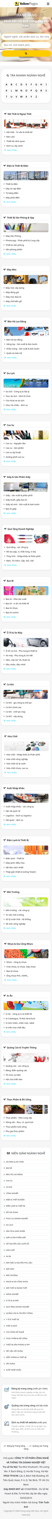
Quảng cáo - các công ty (17, 1065)
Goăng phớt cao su (15, 457)
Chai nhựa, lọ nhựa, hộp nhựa (20, 966)
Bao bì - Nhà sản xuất (16, 599)
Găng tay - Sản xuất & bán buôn (21, 344)
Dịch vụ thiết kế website (29, 1422)
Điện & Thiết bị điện (17, 165)
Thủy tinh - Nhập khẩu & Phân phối (23, 556)
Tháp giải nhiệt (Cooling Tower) (21, 871)
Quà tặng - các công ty (17, 547)
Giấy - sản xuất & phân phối (19, 495)
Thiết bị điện (12, 184)
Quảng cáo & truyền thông (21, 1047)
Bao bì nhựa (11, 608)
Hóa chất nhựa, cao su (17, 768)
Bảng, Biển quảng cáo (16, 1070)
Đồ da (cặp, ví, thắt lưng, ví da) (21, 551)
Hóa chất (12, 736)
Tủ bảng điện (12, 193)
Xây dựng (10, 1363)
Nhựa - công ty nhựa (16, 962)
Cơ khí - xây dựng (14, 716)
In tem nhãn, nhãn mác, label (20, 1022)
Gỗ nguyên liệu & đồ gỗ (17, 1243)
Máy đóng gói (12, 292)
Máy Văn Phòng (13, 236)
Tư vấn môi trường (15, 914)
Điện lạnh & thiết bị (18, 840)
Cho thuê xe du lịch (15, 400)
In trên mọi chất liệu (15, 1027)
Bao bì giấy (11, 508)
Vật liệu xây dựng (14, 1351)
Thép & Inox (11, 1326)
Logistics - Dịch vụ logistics (18, 815)
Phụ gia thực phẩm (15, 1131)
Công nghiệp (12, 1193)
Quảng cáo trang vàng (30, 1405)
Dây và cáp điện (13, 188)
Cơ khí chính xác (13, 707)
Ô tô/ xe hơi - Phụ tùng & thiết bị (21, 650)
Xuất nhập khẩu (15, 788)
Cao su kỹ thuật (13, 452)
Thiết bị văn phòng (15, 245)
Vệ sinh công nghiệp (16, 923)
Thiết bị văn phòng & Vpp (20, 217)
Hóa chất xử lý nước (16, 763)
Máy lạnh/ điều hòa (15, 862)
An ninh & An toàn (15, 1162)
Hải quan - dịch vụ (14, 820)
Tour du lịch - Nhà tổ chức (18, 396)
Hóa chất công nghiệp (17, 759)
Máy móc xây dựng (15, 287)
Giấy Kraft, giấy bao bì (16, 499)
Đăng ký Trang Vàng (16, 1446)
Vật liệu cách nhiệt (14, 867)
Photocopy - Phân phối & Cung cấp (23, 240)
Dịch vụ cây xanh (14, 145)
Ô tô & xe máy (14, 632)
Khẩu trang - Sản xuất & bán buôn (22, 348)
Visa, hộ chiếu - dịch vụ (17, 405)
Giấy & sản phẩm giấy (18, 477)
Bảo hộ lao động (16, 321)
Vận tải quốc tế (13, 811)
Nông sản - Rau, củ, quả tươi (19, 1122)
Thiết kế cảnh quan (15, 141)
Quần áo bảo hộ (14, 353)
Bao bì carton (12, 612)
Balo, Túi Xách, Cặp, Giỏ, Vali (20, 560)
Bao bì (10, 580)
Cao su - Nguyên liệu (16, 443)
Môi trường (13, 892)
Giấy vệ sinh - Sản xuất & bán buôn (23, 504)
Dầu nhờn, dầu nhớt (15, 664)
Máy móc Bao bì (13, 296)
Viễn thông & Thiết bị (16, 1357)
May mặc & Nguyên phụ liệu (19, 1262)
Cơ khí (10, 684)
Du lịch (11, 373)
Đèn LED (10, 136)
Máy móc (12, 269)
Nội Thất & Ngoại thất (19, 113)
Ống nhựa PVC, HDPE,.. (17, 975)
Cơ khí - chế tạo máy (15, 711)
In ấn (9, 995)
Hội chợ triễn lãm (14, 1079)
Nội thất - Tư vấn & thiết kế (19, 132)
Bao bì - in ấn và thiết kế (17, 603)
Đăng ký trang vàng (30, 1388)
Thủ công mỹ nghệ (15, 1332)
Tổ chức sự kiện (13, 1074)
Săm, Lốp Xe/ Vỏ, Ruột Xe (18, 659)
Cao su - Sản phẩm (15, 447)
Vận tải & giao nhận (15, 1231)
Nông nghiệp (12, 1294)
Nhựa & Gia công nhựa (20, 943)
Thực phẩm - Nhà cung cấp (19, 1117)
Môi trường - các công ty (17, 910)
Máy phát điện (13, 197)
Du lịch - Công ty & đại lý (17, 391)
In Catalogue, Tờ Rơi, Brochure (20, 1018)
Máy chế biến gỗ (14, 301)
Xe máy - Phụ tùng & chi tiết (19, 655)
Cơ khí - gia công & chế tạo (19, 702)
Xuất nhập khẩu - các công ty (20, 806)
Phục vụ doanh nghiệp (17, 1218)
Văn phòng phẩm (14, 249)
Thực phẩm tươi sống (16, 1126)
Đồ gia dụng (12, 1212)
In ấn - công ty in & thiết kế (19, 1013)
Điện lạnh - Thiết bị (15, 858)
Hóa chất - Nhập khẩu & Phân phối (23, 754)
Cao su (10, 425)
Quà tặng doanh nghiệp (20, 528)
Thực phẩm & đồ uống (19, 1099)
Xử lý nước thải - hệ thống (18, 919)
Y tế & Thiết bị (12, 1319)
